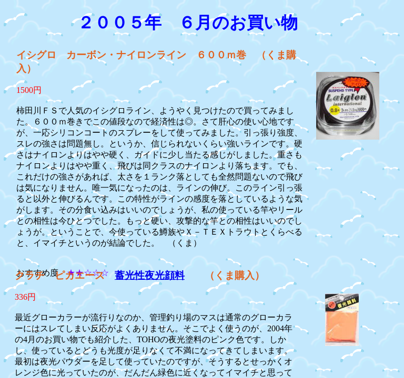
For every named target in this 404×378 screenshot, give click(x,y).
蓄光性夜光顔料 (150, 275)
